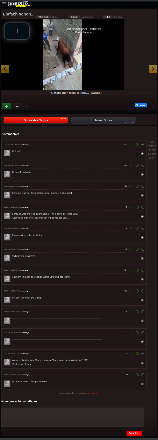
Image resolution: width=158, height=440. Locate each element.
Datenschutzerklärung (76, 28)
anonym (26, 144)
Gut (7, 106)
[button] (17, 31)
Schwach (17, 106)
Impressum (95, 28)
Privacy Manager (83, 32)
